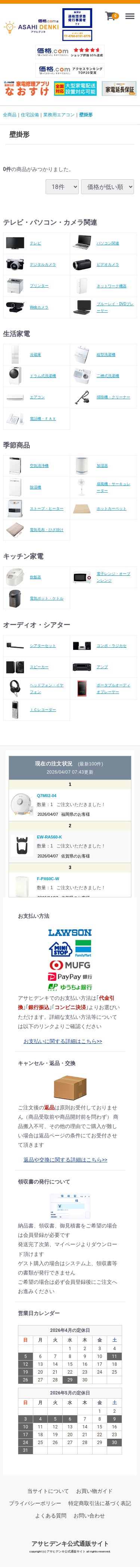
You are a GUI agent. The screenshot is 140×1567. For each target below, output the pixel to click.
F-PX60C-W (48, 878)
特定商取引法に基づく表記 (99, 1503)
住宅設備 (30, 114)
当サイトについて (48, 1491)
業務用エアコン (59, 114)
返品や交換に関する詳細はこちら (63, 1160)
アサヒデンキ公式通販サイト (70, 1543)
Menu (131, 13)
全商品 (9, 114)
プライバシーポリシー (35, 1503)
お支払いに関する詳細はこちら (60, 1041)
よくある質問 (50, 1516)
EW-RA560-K (49, 837)
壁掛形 (86, 114)
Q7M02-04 (46, 795)
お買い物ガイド (94, 1491)
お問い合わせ (89, 1516)
